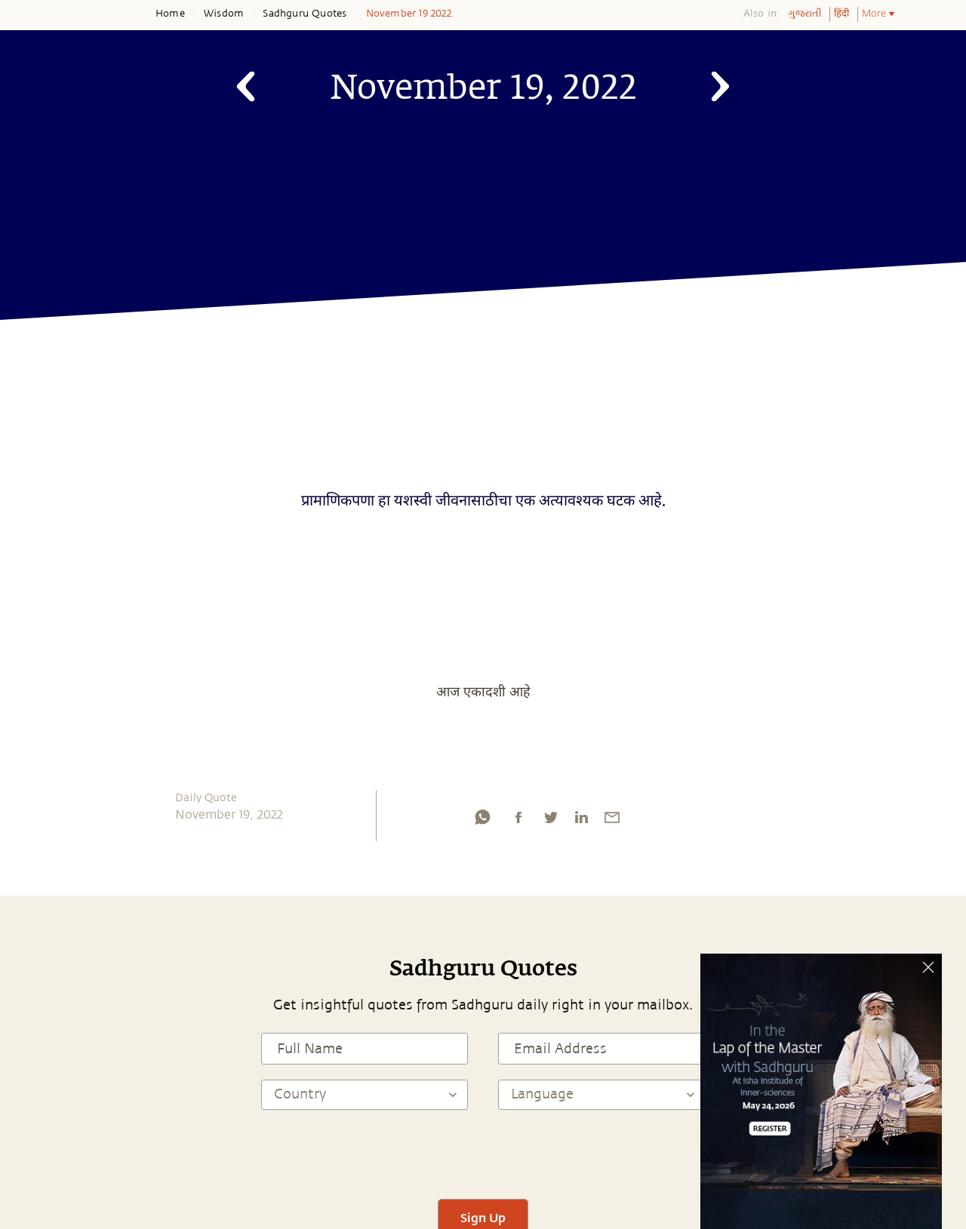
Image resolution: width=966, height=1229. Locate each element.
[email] (612, 821)
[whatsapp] (482, 821)
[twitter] (550, 821)
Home (170, 13)
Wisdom (224, 13)
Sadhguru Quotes (304, 13)
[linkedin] (581, 821)
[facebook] (518, 821)
